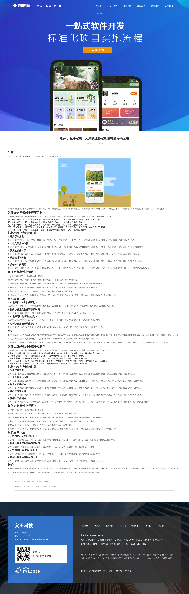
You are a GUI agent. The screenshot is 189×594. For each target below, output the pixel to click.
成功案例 (113, 6)
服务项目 (127, 6)
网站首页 (99, 6)
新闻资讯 (155, 6)
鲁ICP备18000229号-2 (124, 571)
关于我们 (169, 6)
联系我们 (99, 13)
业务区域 (141, 6)
